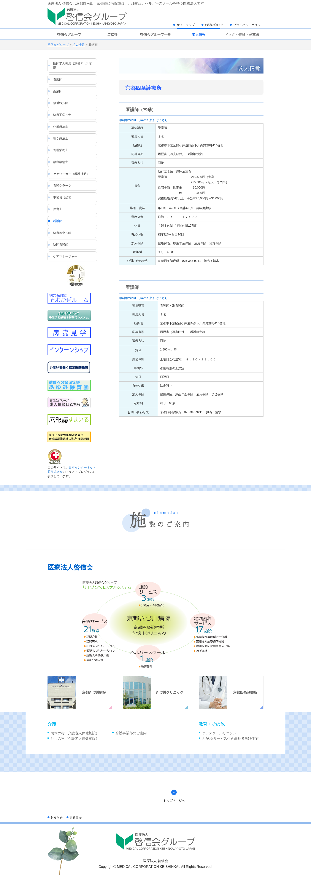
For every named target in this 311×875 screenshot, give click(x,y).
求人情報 (79, 44)
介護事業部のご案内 (131, 733)
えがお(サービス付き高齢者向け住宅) (231, 738)
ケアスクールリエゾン (219, 733)
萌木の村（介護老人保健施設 (73, 733)
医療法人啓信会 (70, 567)
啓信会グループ (58, 44)
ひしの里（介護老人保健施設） (75, 738)
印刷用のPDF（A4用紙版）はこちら (143, 120)
